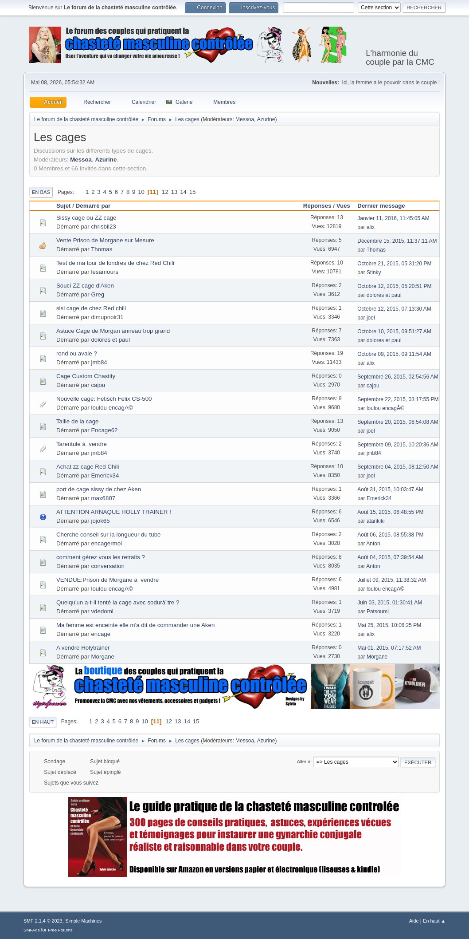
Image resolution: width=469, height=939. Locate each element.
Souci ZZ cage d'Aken (85, 285)
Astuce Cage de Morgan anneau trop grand (113, 330)
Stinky (374, 272)
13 (174, 192)
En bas (41, 192)
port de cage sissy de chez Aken (98, 489)
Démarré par (93, 205)
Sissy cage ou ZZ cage (86, 217)
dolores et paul (384, 295)
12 (165, 192)
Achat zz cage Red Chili (87, 466)
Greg (97, 294)
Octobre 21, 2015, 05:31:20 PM (394, 263)
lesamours (104, 271)
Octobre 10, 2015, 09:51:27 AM (394, 331)
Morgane (102, 656)
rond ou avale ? (76, 353)
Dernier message (385, 205)
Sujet (63, 205)
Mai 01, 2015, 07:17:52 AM (389, 648)
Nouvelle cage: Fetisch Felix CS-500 (104, 398)
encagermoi (106, 543)
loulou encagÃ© (112, 407)
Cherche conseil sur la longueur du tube (108, 534)
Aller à (304, 761)
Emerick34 (105, 475)
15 (192, 192)
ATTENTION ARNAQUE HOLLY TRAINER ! (113, 512)
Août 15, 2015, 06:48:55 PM (390, 512)
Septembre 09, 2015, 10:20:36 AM (397, 445)
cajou (98, 385)
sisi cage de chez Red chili (91, 308)
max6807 (103, 498)
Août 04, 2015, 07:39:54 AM (390, 557)
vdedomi (102, 611)
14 (183, 192)
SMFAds (31, 929)
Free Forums (60, 929)
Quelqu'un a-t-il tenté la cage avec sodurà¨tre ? (117, 602)
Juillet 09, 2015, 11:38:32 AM (391, 580)
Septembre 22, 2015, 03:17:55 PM (397, 399)
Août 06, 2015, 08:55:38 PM (390, 535)
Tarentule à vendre (81, 444)
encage (100, 634)
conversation (108, 566)
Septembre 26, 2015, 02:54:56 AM (397, 377)
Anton (373, 544)
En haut (43, 722)
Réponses (317, 205)
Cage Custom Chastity (85, 376)
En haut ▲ (434, 920)
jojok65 (100, 520)
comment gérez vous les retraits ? (100, 557)
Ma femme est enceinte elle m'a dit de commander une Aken (135, 625)
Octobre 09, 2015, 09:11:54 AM (394, 354)
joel (371, 318)
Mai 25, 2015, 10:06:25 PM (389, 625)
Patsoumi (378, 611)
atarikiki (376, 521)
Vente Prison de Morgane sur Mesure (105, 240)
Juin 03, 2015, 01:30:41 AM (389, 603)
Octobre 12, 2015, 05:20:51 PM (394, 286)
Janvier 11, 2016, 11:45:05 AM (393, 218)
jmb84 (99, 362)
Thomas (101, 249)
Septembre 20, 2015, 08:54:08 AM (397, 422)
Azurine (266, 119)
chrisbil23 (103, 226)
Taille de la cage (77, 421)
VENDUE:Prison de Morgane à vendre (107, 579)
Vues (343, 205)
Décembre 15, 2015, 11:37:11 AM (397, 241)
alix (371, 227)
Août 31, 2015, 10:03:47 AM (390, 489)
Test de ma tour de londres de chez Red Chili (115, 263)
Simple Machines (83, 920)
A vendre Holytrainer (83, 647)
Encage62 (104, 430)
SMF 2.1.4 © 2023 (43, 920)
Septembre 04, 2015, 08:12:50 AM (397, 467)
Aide (414, 920)
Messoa (244, 119)
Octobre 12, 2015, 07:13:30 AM (394, 309)
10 (141, 192)
